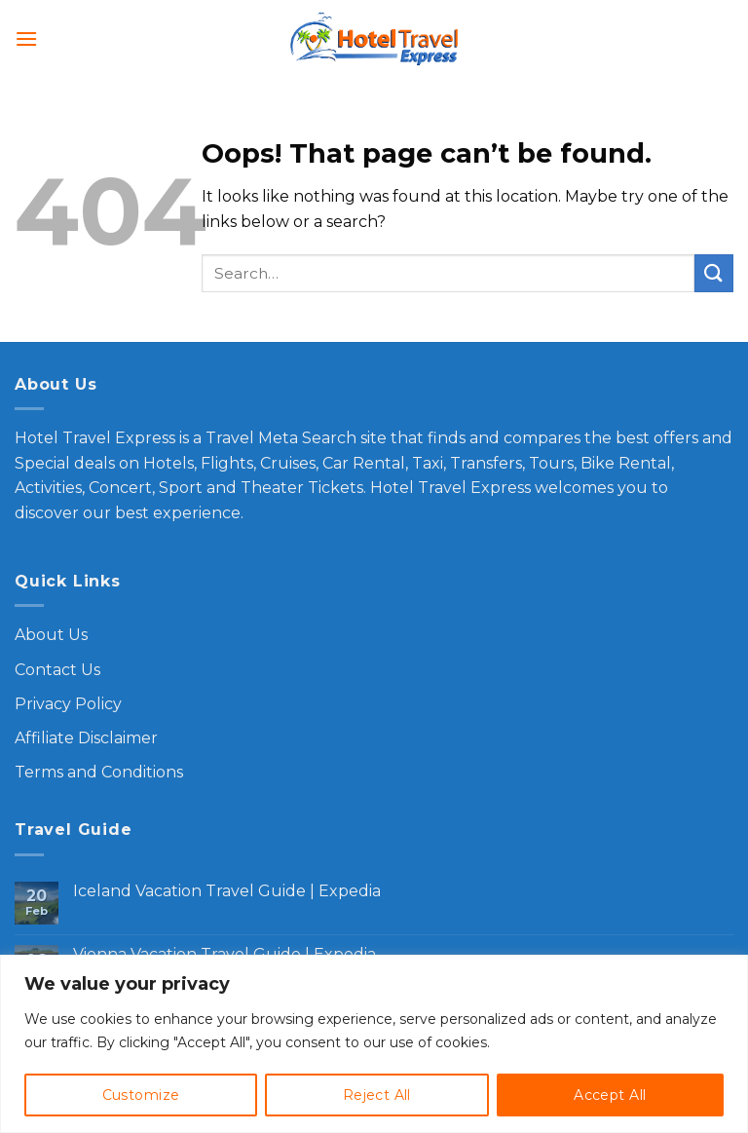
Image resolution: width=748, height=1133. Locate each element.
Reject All (377, 1095)
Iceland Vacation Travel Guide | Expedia (227, 891)
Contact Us (57, 670)
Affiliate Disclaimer (86, 738)
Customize (141, 1095)
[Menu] (26, 38)
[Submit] (713, 273)
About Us (51, 634)
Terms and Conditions (99, 772)
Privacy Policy (68, 704)
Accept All (610, 1095)
